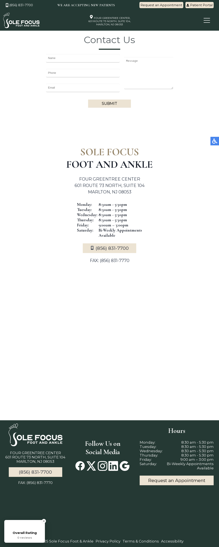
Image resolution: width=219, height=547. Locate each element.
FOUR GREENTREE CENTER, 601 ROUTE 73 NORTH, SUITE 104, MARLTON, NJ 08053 (109, 20)
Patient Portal (199, 5)
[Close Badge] (44, 521)
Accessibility (172, 541)
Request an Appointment (161, 5)
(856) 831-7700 (19, 5)
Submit (109, 103)
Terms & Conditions (141, 541)
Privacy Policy (108, 541)
